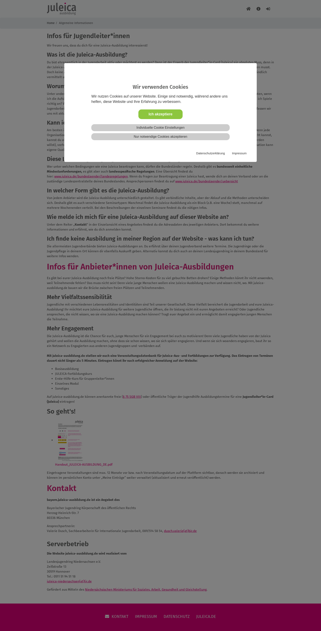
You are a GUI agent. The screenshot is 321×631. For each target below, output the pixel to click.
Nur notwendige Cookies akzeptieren (160, 136)
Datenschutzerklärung (210, 153)
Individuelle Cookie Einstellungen (161, 127)
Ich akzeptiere (160, 114)
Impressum (239, 153)
